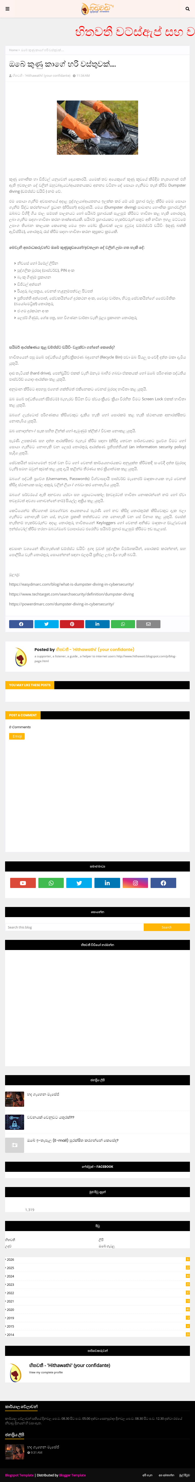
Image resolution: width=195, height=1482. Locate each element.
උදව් (8, 1246)
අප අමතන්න (166, 1475)
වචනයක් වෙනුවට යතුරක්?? (50, 1117)
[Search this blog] (74, 927)
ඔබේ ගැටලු (107, 1246)
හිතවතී (10, 1239)
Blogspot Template (19, 1475)
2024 (98, 1276)
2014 (98, 1334)
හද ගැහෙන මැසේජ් (43, 1094)
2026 (98, 1259)
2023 (98, 1284)
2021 (98, 1301)
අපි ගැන (147, 1475)
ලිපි (101, 1239)
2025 (98, 1268)
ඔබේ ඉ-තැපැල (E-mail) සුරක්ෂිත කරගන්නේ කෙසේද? (73, 1140)
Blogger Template (72, 1475)
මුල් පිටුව (184, 1475)
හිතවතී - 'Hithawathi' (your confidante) (41, 75)
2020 (98, 1309)
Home (13, 50)
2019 (98, 1318)
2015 (98, 1326)
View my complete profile (46, 1372)
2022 (98, 1293)
